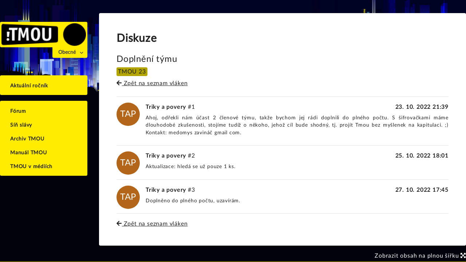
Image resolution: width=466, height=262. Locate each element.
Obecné (67, 52)
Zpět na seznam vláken (151, 83)
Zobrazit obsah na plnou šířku (420, 256)
